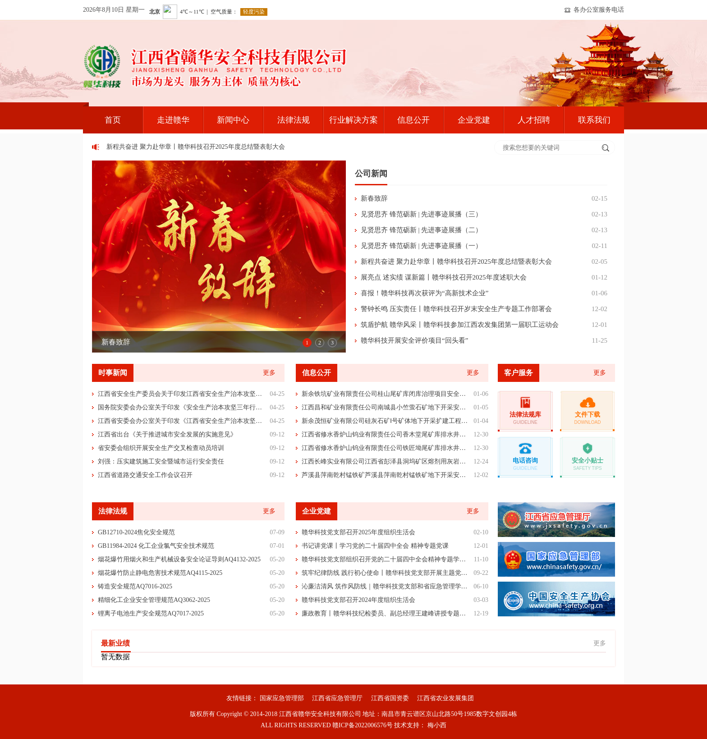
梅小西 (436, 725)
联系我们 (594, 119)
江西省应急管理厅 (337, 698)
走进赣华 (173, 119)
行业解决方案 (353, 119)
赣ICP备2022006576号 (362, 725)
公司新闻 (371, 173)
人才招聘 (534, 119)
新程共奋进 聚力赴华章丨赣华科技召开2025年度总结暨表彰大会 (198, 146)
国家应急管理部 (282, 698)
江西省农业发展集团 (445, 698)
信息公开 (413, 119)
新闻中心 (233, 119)
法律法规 (293, 119)
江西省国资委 (390, 698)
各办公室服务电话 (599, 9)
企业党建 (474, 119)
